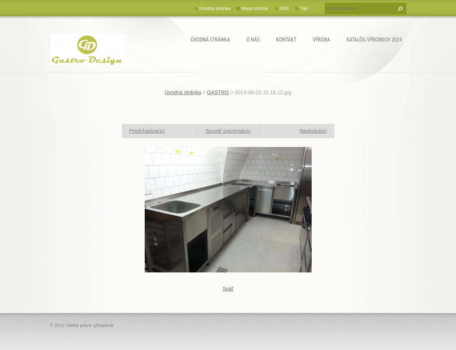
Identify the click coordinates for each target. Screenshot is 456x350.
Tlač (304, 8)
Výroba (321, 39)
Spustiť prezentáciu (228, 131)
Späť (227, 289)
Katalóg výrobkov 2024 (374, 39)
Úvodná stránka (210, 39)
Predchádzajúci (147, 131)
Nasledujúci (313, 131)
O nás (253, 39)
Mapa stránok (255, 8)
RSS (284, 8)
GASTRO (218, 92)
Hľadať (399, 8)
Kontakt (286, 39)
